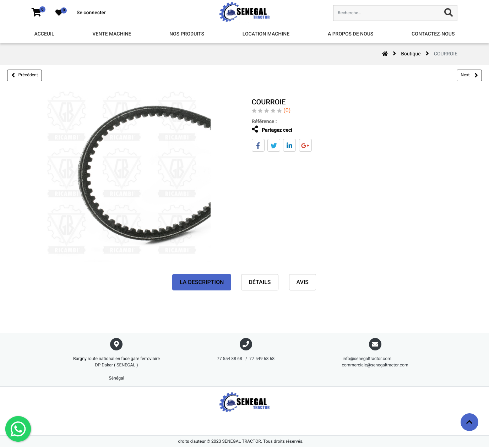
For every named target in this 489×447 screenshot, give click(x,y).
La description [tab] (202, 282)
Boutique (411, 54)
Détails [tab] (260, 282)
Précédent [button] (24, 75)
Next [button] (469, 75)
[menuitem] (44, 34)
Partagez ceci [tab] (272, 129)
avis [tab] (303, 282)
